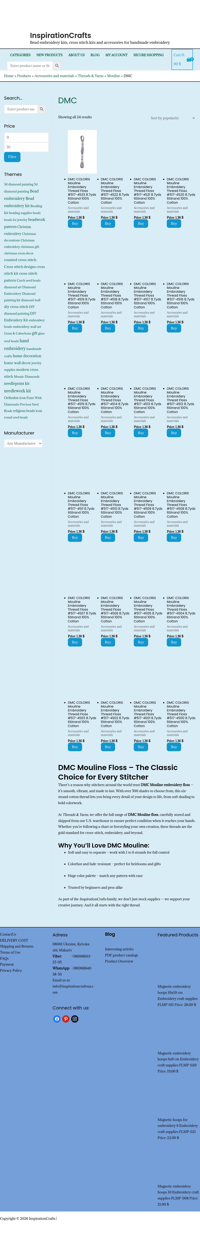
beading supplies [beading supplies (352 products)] (20, 213)
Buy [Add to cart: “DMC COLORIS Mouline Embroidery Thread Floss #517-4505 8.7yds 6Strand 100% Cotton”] (141, 642)
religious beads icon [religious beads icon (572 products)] (27, 411)
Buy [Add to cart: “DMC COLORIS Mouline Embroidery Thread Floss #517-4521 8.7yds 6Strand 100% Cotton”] (141, 223)
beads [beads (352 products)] (37, 213)
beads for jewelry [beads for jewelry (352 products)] (15, 220)
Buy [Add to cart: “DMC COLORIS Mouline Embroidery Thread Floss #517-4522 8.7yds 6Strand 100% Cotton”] (108, 223)
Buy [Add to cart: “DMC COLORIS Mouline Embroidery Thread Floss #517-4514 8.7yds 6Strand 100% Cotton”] (108, 433)
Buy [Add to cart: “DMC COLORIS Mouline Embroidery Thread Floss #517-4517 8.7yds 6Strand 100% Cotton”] (141, 328)
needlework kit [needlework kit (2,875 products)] (17, 390)
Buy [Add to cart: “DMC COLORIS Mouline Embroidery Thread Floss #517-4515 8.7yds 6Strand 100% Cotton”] (75, 433)
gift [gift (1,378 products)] (34, 333)
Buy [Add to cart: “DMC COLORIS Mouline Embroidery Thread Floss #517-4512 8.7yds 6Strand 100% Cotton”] (174, 433)
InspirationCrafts (60, 35)
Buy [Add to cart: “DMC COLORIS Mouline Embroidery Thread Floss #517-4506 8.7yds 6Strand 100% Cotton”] (108, 642)
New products (49, 55)
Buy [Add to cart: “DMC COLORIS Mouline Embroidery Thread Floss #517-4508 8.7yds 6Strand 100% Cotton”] (174, 537)
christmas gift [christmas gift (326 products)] (30, 247)
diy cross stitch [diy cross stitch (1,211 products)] (16, 306)
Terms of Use (10, 952)
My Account (117, 55)
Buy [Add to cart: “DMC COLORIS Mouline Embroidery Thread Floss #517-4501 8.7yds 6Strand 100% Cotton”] (141, 747)
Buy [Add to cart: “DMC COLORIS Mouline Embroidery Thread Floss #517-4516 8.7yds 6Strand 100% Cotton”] (174, 328)
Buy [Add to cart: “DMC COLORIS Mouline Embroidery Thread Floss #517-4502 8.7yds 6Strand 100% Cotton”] (108, 747)
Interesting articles (119, 949)
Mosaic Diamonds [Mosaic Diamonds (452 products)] (27, 376)
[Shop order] (172, 118)
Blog (95, 55)
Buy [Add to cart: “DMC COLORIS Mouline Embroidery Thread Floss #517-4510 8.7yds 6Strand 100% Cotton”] (108, 537)
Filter (12, 157)
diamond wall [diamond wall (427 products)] (30, 300)
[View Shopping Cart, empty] (182, 59)
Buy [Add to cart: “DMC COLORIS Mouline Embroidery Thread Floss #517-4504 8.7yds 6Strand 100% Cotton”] (174, 642)
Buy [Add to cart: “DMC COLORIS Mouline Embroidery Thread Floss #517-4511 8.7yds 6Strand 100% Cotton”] (75, 537)
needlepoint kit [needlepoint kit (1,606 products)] (17, 383)
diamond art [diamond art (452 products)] (12, 287)
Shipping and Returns (17, 946)
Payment (7, 964)
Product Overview (119, 961)
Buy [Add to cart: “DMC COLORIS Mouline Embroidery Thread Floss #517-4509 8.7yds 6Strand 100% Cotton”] (141, 537)
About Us (76, 55)
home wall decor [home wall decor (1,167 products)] (17, 362)
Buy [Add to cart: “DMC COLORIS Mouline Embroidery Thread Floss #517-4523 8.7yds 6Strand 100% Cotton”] (75, 223)
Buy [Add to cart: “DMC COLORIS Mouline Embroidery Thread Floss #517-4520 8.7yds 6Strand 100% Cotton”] (174, 223)
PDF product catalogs (121, 955)
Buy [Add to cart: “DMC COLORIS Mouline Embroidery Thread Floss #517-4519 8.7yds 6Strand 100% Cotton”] (75, 328)
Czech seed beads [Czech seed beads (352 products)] (29, 280)
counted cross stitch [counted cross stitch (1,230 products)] (20, 259)
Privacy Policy (11, 970)
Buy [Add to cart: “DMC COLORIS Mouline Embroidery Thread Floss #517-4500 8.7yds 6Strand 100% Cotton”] (174, 747)
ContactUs (8, 934)
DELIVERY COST (14, 940)
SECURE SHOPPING (148, 55)
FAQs (4, 958)
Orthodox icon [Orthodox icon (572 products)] (15, 398)
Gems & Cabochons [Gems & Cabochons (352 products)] (17, 333)
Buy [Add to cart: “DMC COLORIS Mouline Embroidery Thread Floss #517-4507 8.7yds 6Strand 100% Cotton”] (75, 642)
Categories (20, 55)
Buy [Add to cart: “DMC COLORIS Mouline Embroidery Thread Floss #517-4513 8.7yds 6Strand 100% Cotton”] (141, 433)
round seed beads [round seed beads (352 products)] (16, 417)
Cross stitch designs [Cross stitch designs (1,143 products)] (20, 266)
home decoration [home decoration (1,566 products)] (27, 355)
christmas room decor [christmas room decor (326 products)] (19, 253)
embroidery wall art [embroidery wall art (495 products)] (27, 327)
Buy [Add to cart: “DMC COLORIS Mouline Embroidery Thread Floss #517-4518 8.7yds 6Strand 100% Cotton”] (108, 328)
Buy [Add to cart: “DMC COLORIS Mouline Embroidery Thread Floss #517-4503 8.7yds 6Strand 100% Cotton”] (75, 747)
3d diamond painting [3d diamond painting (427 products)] (18, 184)
